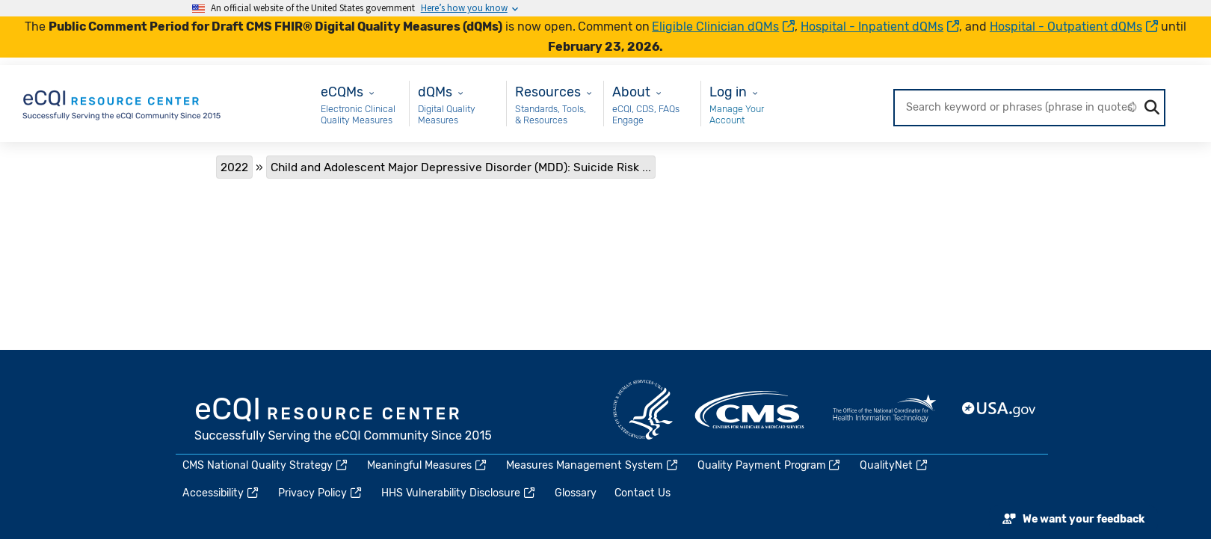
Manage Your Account (736, 114)
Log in (728, 91)
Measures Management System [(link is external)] (593, 465)
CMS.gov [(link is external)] (750, 409)
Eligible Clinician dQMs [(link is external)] (723, 26)
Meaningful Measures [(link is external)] (427, 465)
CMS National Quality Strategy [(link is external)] (265, 465)
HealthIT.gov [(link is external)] (884, 409)
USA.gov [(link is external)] (999, 409)
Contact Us (642, 493)
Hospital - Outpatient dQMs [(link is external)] (1074, 26)
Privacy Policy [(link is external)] (320, 493)
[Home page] (122, 103)
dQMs (435, 91)
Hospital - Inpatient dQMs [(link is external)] (880, 26)
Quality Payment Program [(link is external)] (769, 465)
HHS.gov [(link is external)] (643, 410)
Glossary (576, 493)
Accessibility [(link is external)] (221, 493)
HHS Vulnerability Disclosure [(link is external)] (459, 493)
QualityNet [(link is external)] (894, 465)
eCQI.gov (343, 421)
